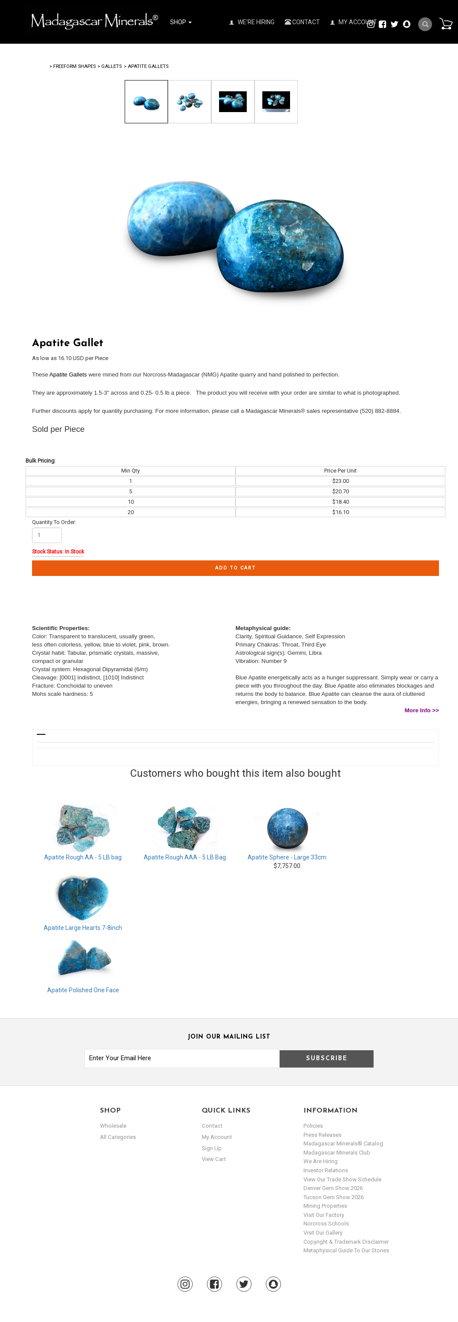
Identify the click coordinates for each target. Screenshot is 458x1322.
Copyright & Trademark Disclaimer (346, 1241)
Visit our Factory (323, 1215)
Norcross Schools (326, 1223)
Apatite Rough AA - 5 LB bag (83, 857)
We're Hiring (251, 22)
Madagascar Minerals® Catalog (343, 1143)
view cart (213, 1159)
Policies (313, 1126)
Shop (181, 22)
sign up (212, 1148)
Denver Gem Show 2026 (333, 1188)
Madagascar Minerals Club (336, 1152)
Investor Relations (325, 1170)
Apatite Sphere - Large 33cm (287, 857)
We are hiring (320, 1161)
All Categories (117, 1137)
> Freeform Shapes (72, 66)
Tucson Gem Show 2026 (333, 1197)
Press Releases (322, 1135)
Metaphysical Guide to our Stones (346, 1250)
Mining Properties (325, 1206)
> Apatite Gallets (146, 66)
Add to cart (235, 568)
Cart (445, 23)
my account (217, 1137)
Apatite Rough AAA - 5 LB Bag (185, 857)
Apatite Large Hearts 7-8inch (83, 927)
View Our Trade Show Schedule (342, 1179)
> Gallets (109, 66)
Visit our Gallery (322, 1232)
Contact (302, 22)
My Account (353, 22)
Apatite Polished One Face (83, 990)
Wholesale (113, 1126)
